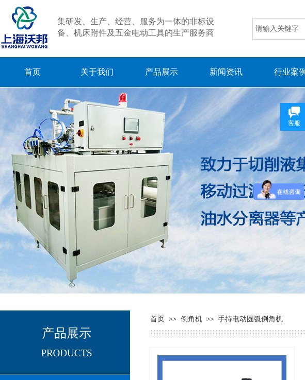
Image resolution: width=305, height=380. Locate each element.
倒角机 (191, 319)
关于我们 (97, 71)
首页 (32, 71)
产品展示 (161, 71)
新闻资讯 (226, 71)
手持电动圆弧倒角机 (250, 319)
